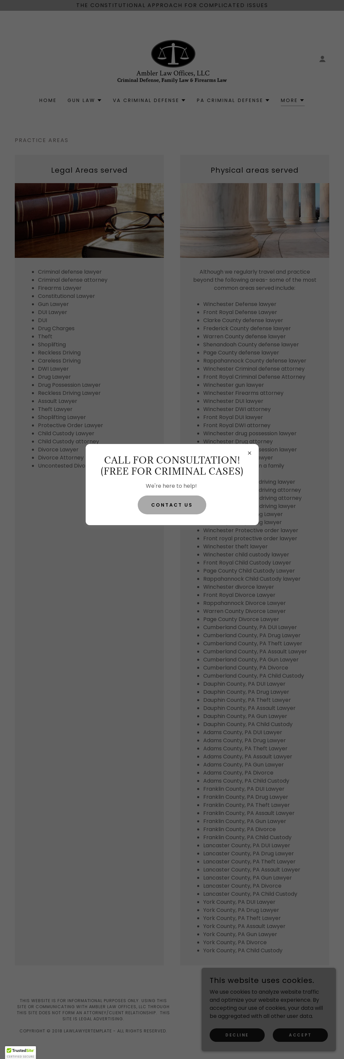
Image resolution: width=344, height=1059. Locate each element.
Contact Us (172, 505)
